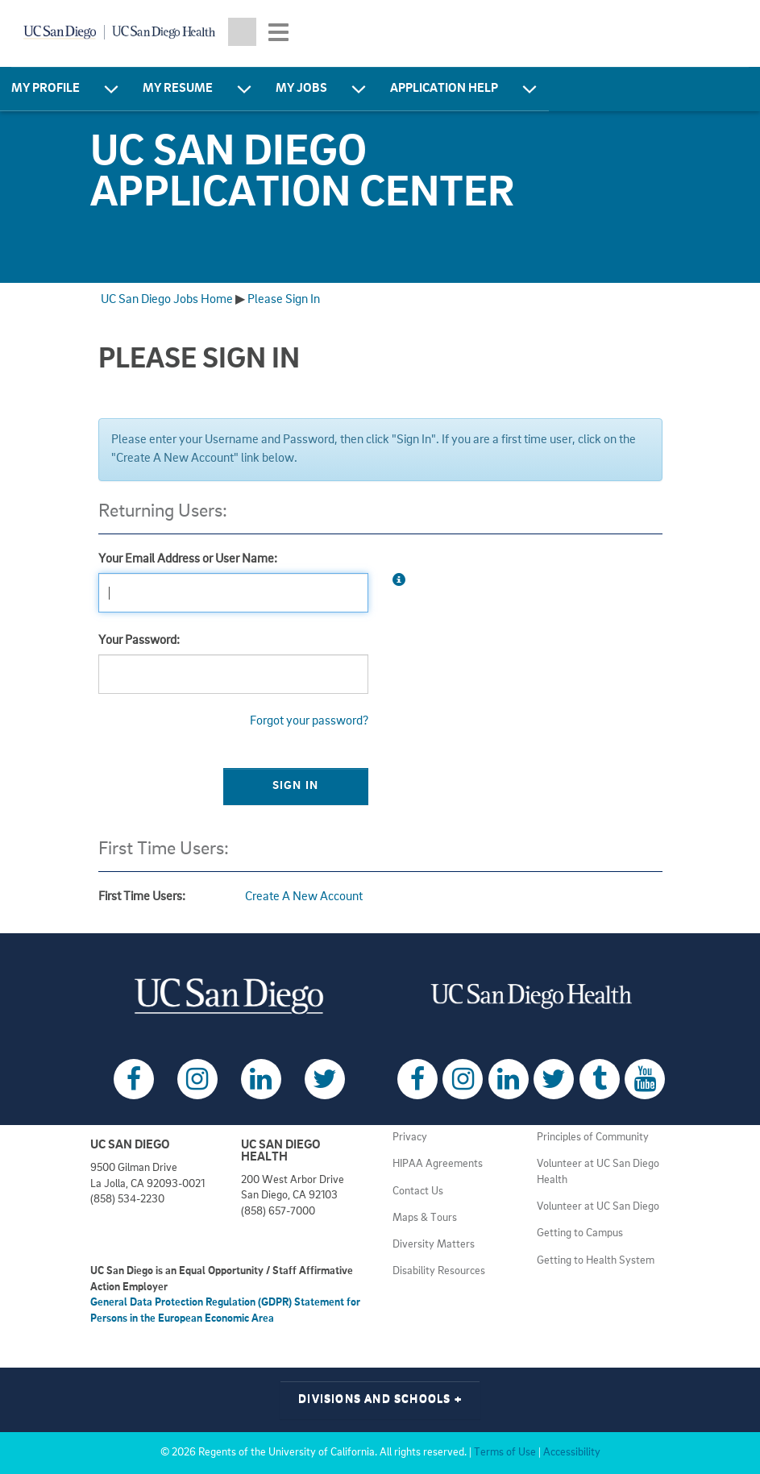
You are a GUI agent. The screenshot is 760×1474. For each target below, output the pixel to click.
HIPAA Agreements (437, 1164)
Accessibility (571, 1452)
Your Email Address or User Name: (187, 559)
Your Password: (139, 640)
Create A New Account (304, 897)
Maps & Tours (424, 1218)
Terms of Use (505, 1452)
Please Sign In (283, 299)
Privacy (409, 1137)
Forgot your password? (309, 721)
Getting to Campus (580, 1233)
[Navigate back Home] (119, 32)
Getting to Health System (595, 1261)
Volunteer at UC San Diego (598, 1207)
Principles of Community (593, 1137)
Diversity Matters (433, 1244)
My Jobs (301, 88)
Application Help (444, 88)
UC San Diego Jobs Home (167, 299)
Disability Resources (438, 1271)
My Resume (178, 88)
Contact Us (417, 1191)
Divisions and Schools (380, 1399)
